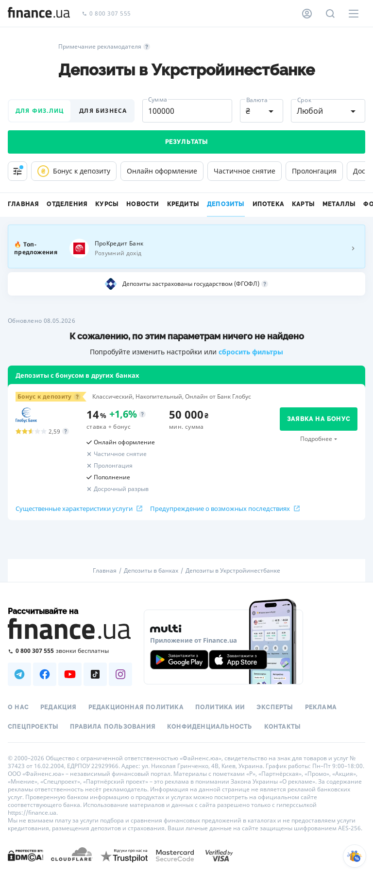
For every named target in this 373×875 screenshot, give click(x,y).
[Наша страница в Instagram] (120, 674)
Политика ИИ (220, 707)
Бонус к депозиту (73, 171)
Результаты (186, 142)
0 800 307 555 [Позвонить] (106, 14)
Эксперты (274, 707)
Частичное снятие (244, 170)
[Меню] (353, 13)
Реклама (321, 707)
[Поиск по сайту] (330, 13)
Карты (303, 204)
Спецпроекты (33, 726)
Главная (23, 204)
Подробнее (316, 439)
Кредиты (183, 204)
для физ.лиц (40, 110)
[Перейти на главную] (39, 13)
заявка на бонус (318, 419)
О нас (18, 707)
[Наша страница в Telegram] (19, 674)
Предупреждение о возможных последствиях (225, 508)
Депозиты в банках (151, 571)
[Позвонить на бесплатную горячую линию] (70, 651)
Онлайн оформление (162, 170)
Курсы (107, 204)
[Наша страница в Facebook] (44, 674)
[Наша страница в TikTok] (95, 674)
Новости (142, 204)
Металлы (339, 204)
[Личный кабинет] (307, 13)
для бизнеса (103, 110)
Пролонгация (314, 170)
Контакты (282, 726)
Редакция (58, 707)
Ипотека (268, 204)
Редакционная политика (136, 707)
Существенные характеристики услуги (79, 508)
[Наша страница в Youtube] (70, 674)
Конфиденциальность (210, 726)
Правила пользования (112, 726)
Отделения (67, 204)
